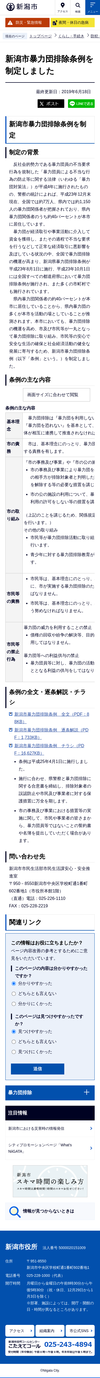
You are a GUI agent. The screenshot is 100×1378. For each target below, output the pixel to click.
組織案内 (46, 1331)
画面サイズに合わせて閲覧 (52, 394)
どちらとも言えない (37, 993)
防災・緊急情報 (29, 22)
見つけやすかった (35, 1031)
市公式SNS (79, 1331)
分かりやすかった (35, 983)
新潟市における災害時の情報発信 (36, 1128)
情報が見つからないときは (48, 1211)
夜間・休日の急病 (74, 22)
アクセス (16, 1331)
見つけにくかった (35, 1051)
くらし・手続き (71, 36)
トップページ (40, 36)
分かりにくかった (35, 1003)
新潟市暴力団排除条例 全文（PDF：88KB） (51, 718)
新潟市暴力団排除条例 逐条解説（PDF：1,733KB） (51, 734)
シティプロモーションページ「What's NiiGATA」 (40, 1148)
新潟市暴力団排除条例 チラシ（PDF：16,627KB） (49, 749)
